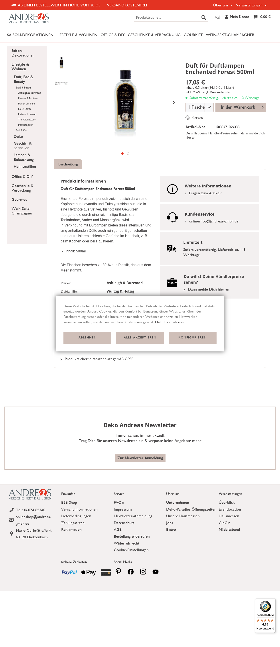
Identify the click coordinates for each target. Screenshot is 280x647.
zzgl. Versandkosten (217, 92)
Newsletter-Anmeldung (133, 515)
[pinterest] (118, 571)
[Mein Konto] (237, 17)
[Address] (34, 534)
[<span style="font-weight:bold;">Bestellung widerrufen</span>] (139, 536)
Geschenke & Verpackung (22, 188)
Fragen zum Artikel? (203, 193)
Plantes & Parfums (28, 98)
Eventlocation (230, 509)
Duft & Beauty (23, 87)
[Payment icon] (69, 572)
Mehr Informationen (169, 322)
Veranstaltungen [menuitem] (250, 5)
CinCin (224, 522)
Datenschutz (124, 522)
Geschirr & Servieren (23, 145)
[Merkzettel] (217, 17)
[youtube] (155, 571)
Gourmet (19, 199)
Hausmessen (229, 515)
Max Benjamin (25, 124)
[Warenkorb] (263, 17)
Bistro (171, 529)
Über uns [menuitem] (221, 5)
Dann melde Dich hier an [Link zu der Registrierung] (206, 289)
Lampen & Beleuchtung (24, 157)
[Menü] (273, 601)
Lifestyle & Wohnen (20, 66)
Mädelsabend (229, 529)
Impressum (123, 509)
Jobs (169, 522)
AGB (118, 529)
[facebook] (130, 571)
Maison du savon (27, 114)
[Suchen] (203, 17)
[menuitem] (171, 17)
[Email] (34, 520)
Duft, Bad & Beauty (23, 79)
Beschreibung (68, 164)
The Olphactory (26, 119)
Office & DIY (22, 176)
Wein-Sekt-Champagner (22, 210)
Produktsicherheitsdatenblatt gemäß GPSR (97, 358)
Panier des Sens (26, 103)
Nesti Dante (25, 108)
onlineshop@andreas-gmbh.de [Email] (212, 221)
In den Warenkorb (242, 107)
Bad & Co (21, 130)
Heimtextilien (25, 166)
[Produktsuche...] (171, 17)
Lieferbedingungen (76, 515)
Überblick (227, 502)
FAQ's (119, 502)
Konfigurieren (192, 337)
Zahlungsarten (73, 522)
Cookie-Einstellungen (131, 549)
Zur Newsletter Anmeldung (140, 458)
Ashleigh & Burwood (29, 92)
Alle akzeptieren (140, 337)
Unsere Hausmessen (183, 515)
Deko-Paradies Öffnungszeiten (191, 509)
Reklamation (71, 529)
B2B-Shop (69, 502)
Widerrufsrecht (126, 543)
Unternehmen (177, 502)
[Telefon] (34, 510)
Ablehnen (88, 337)
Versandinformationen (79, 509)
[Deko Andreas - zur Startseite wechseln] (40, 18)
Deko (18, 136)
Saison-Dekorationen (23, 52)
